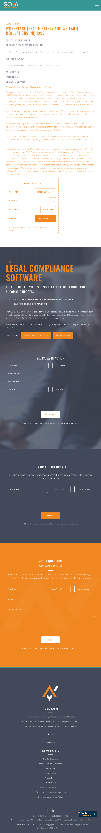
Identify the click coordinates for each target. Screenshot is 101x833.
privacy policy (74, 423)
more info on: (13, 335)
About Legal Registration (50, 565)
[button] (97, 5)
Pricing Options (63, 335)
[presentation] (26, 402)
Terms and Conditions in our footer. (37, 87)
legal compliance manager (36, 335)
